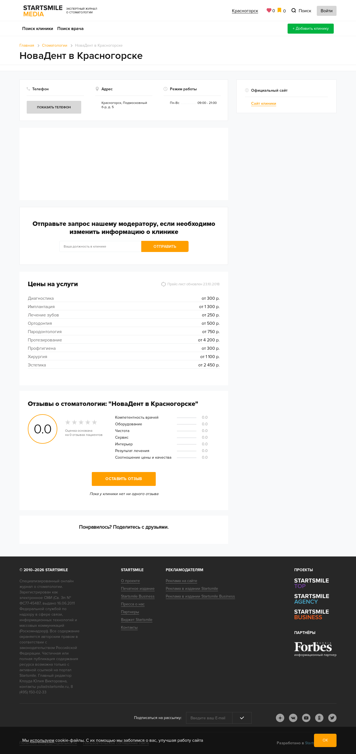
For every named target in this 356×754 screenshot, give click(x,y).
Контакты (129, 627)
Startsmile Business (138, 596)
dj (280, 718)
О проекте (130, 580)
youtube (306, 718)
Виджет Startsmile (136, 619)
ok (319, 718)
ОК (325, 740)
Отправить (165, 246)
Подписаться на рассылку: (158, 717)
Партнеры (130, 612)
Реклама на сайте (181, 580)
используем (42, 740)
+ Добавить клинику (311, 28)
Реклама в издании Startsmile (192, 588)
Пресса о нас (133, 604)
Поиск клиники (37, 28)
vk (293, 718)
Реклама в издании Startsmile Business (200, 596)
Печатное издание (138, 588)
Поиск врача (70, 28)
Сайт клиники (263, 103)
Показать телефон (54, 107)
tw (332, 718)
